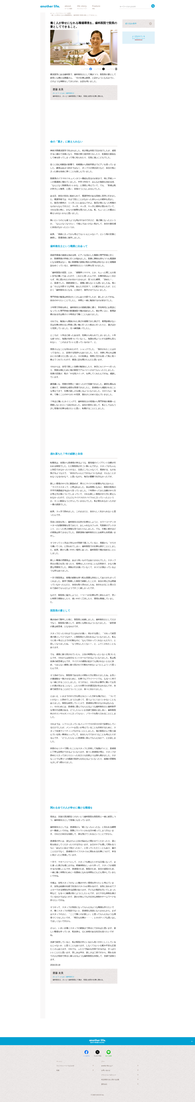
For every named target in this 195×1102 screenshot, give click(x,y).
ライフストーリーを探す (63, 13)
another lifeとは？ (107, 1066)
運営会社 (104, 1084)
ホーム (52, 13)
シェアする (86, 69)
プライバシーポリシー (108, 1075)
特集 (57, 1070)
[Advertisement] (83, 117)
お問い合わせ (105, 1070)
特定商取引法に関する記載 (110, 1079)
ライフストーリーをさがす (65, 1066)
